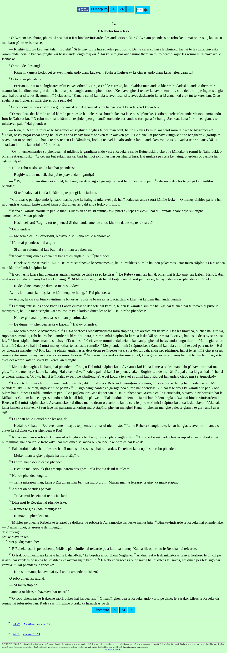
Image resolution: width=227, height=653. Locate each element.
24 (122, 9)
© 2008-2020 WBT (113, 649)
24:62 (16, 634)
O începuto (99, 9)
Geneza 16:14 (31, 634)
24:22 (16, 624)
